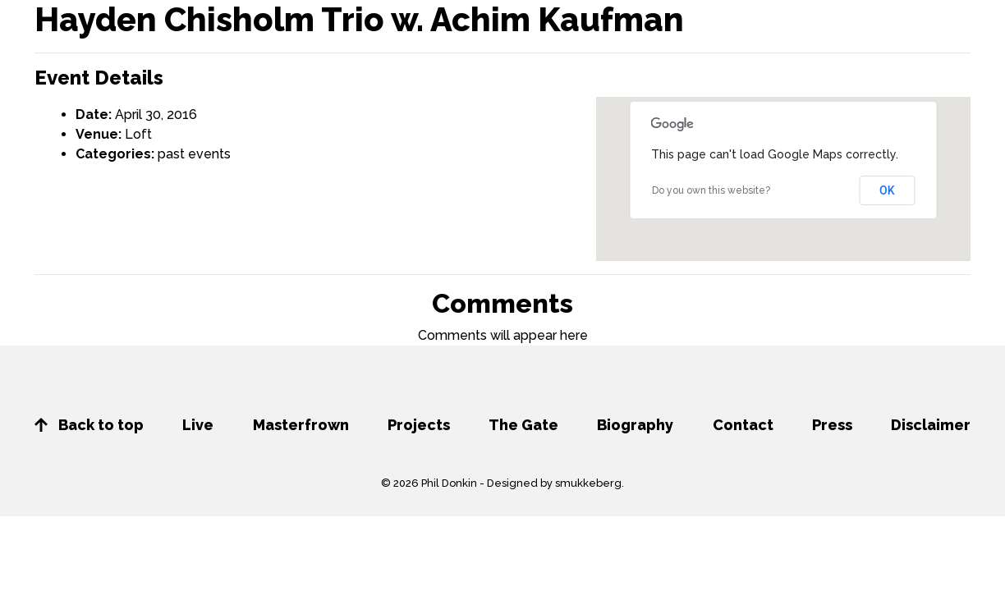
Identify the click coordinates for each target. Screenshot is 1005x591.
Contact (743, 424)
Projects (419, 424)
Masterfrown (301, 424)
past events (194, 154)
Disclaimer (931, 424)
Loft (138, 134)
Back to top (89, 424)
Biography (635, 424)
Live (197, 424)
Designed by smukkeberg (554, 483)
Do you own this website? (711, 190)
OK (887, 190)
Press (832, 424)
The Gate (523, 424)
